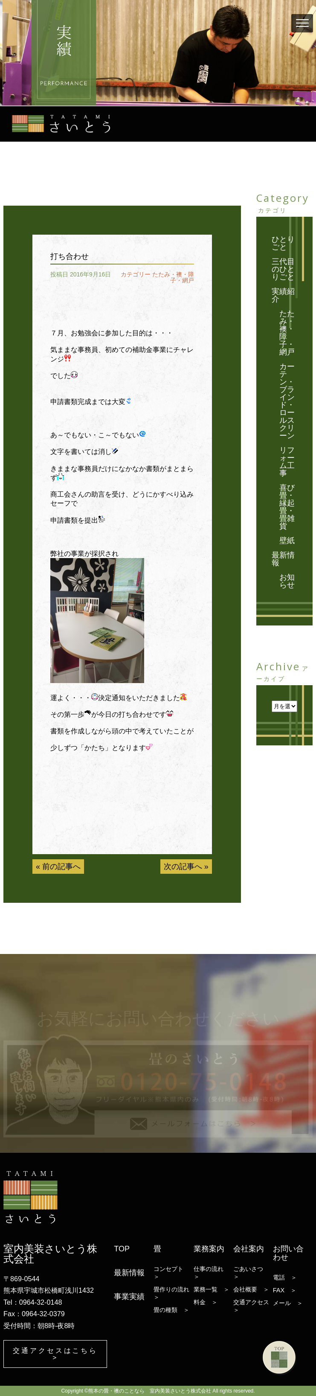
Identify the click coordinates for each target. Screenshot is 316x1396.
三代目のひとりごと (283, 269)
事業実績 (129, 1296)
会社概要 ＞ (251, 1288)
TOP (122, 1248)
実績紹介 (283, 295)
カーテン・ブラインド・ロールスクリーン (287, 401)
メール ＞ (288, 1302)
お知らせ (287, 581)
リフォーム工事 (287, 461)
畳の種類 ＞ (171, 1309)
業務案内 (209, 1248)
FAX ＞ (284, 1289)
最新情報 (283, 559)
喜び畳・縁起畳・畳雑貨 (287, 506)
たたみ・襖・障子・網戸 (173, 277)
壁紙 (287, 540)
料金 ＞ (205, 1301)
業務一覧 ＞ (211, 1288)
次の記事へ (183, 866)
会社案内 (248, 1248)
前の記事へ (61, 866)
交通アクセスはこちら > (55, 1354)
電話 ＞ (285, 1277)
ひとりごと (283, 243)
